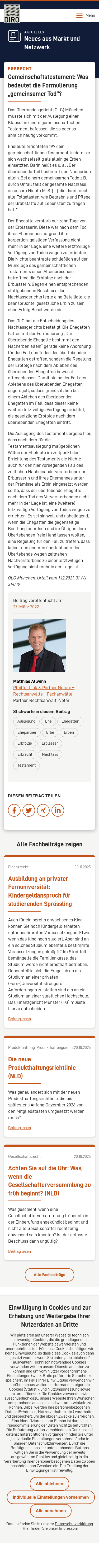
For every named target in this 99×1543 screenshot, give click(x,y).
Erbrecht (24, 754)
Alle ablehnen (49, 1484)
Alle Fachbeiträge (49, 1275)
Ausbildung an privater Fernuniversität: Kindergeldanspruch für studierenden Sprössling (40, 891)
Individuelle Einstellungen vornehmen (51, 1497)
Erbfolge (24, 743)
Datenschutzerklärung (74, 1524)
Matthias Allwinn (29, 681)
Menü (85, 15)
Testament (26, 765)
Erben (69, 732)
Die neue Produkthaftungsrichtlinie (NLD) (42, 1067)
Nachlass (50, 754)
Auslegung (26, 721)
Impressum (68, 1528)
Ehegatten (70, 721)
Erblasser (50, 743)
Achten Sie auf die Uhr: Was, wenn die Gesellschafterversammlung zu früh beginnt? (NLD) (49, 1181)
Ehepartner (26, 732)
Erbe (50, 732)
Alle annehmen (51, 1511)
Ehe (48, 721)
